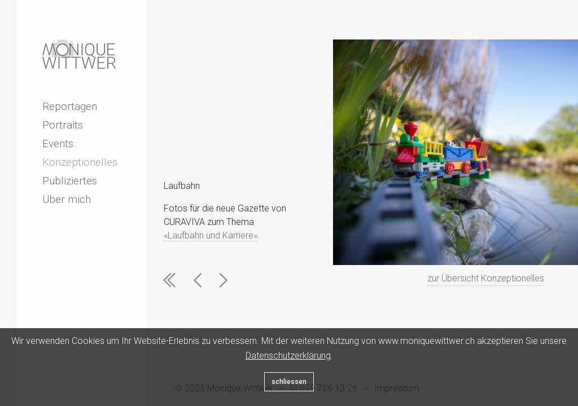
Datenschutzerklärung (288, 355)
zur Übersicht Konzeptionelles (485, 278)
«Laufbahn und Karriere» (210, 235)
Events (57, 143)
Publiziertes (69, 180)
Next (222, 280)
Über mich (66, 199)
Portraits (62, 124)
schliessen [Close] (289, 382)
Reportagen (69, 106)
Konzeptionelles (79, 162)
